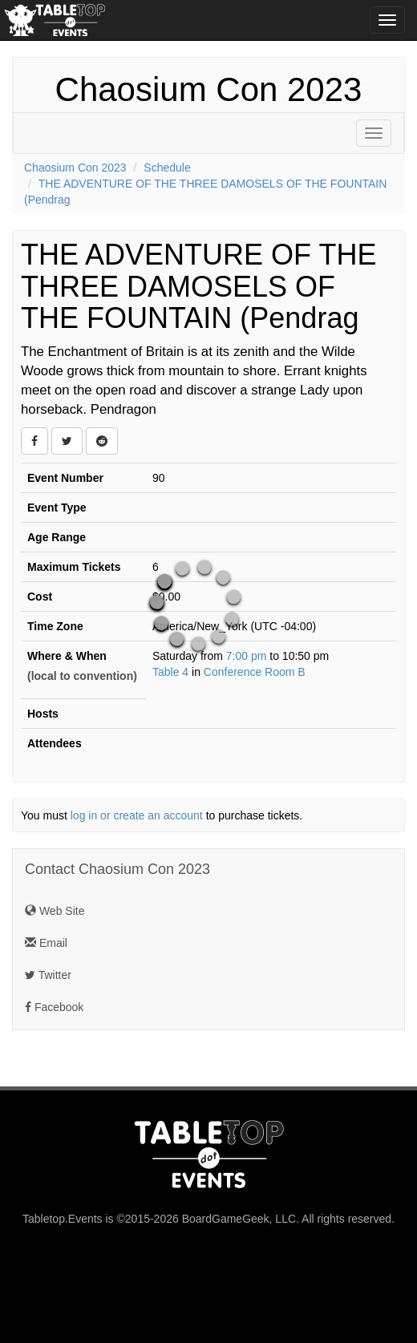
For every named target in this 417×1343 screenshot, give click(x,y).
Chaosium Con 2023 (208, 89)
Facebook (54, 1007)
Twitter (48, 975)
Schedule (167, 167)
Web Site (54, 910)
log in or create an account (137, 815)
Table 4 (170, 671)
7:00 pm (247, 655)
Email (46, 942)
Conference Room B (255, 671)
